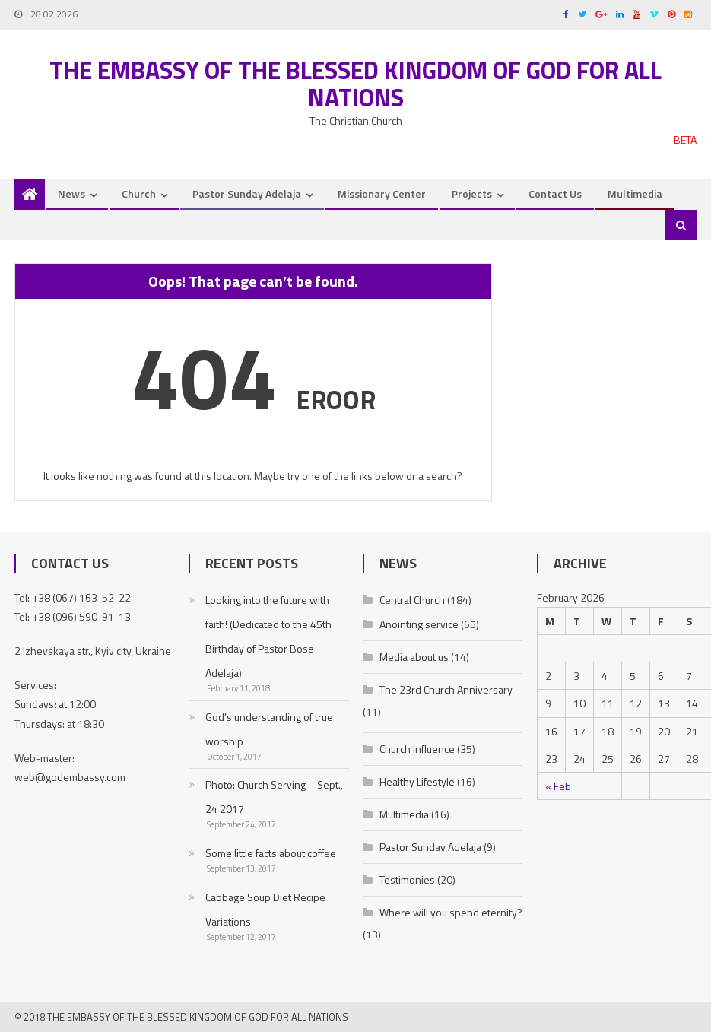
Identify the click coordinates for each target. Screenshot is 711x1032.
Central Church (412, 600)
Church (139, 194)
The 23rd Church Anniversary (446, 689)
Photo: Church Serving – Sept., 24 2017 (274, 796)
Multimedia (635, 194)
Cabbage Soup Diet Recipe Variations (265, 909)
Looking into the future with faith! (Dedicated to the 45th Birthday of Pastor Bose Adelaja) (268, 636)
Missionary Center (382, 194)
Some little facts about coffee (270, 853)
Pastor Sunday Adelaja (246, 194)
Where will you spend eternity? (450, 912)
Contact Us (555, 194)
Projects (472, 194)
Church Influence (417, 749)
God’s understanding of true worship (269, 729)
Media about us (414, 657)
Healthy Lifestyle (417, 781)
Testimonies (407, 880)
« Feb (558, 786)
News (71, 194)
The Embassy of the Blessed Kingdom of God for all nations (355, 84)
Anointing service (419, 624)
